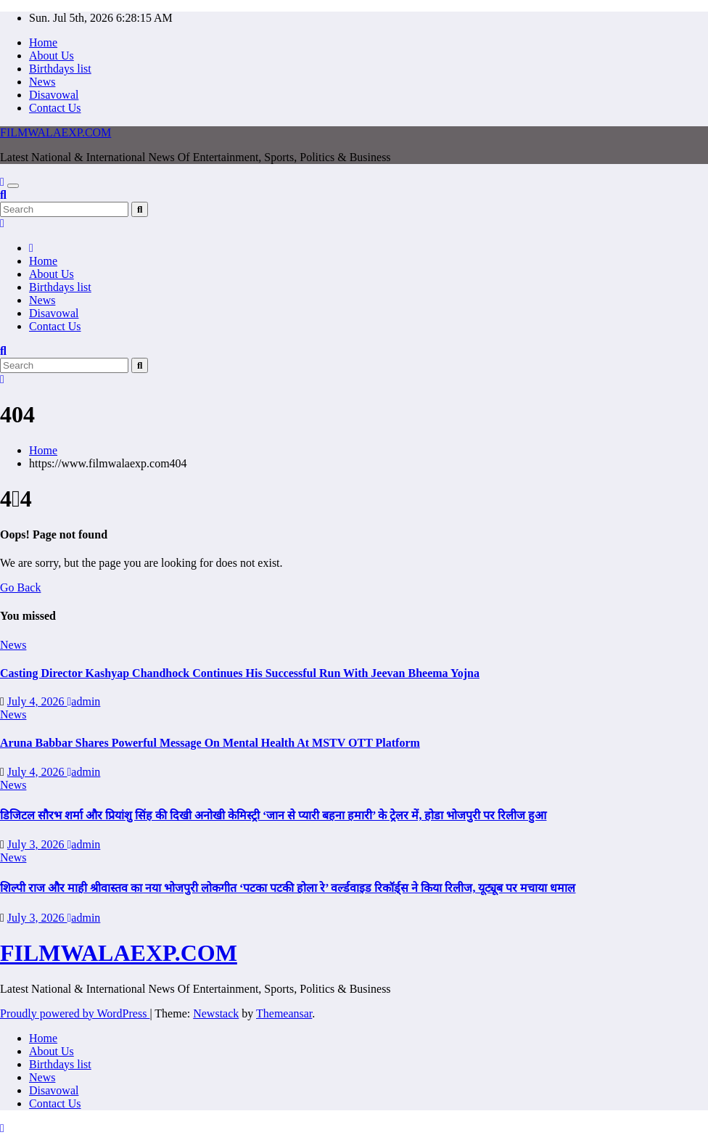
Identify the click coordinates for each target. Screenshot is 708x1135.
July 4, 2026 (37, 701)
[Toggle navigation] (13, 186)
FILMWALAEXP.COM (55, 132)
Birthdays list (60, 68)
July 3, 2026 (37, 844)
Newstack (216, 1013)
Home (43, 42)
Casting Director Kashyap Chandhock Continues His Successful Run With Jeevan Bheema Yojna (239, 673)
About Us (51, 55)
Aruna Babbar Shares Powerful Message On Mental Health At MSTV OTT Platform (210, 743)
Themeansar (284, 1013)
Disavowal (53, 95)
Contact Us (55, 108)
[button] (3, 195)
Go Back (20, 587)
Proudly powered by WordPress (74, 1013)
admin (84, 701)
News (42, 81)
